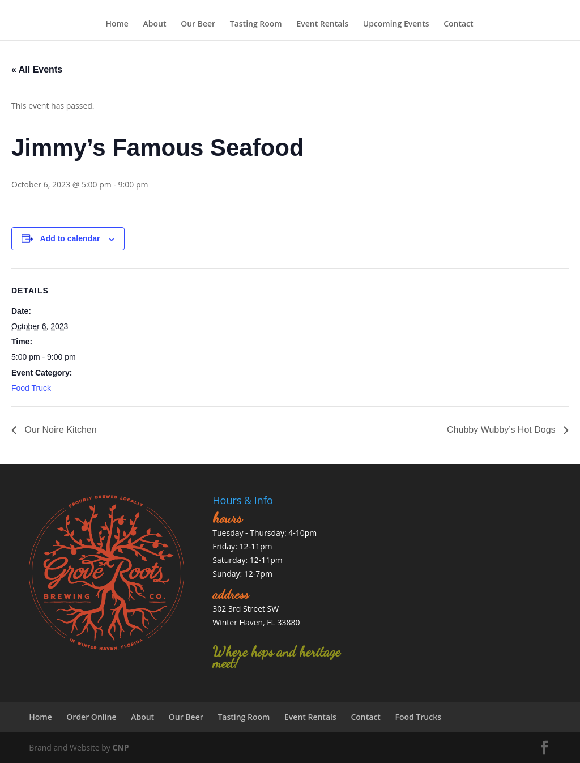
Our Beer (198, 24)
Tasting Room (256, 24)
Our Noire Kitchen (59, 429)
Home (117, 24)
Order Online (91, 716)
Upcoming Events (396, 24)
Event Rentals (322, 24)
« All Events (36, 69)
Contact (458, 24)
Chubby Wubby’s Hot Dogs (502, 429)
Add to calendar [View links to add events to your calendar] (70, 238)
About (155, 24)
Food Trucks (418, 716)
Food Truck (31, 388)
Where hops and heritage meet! (276, 657)
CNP (120, 747)
